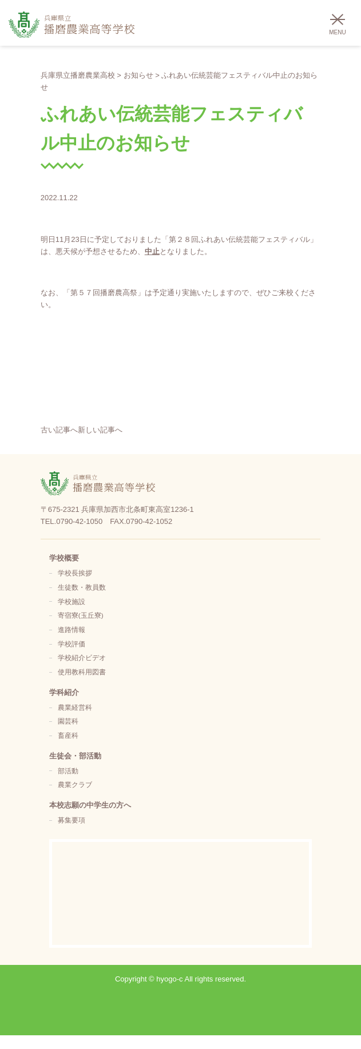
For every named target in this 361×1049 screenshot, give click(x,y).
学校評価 (71, 643)
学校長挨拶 (75, 573)
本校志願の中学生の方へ (90, 805)
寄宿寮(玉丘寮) (81, 615)
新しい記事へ (100, 430)
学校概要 (64, 558)
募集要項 (71, 820)
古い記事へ (59, 430)
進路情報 (71, 629)
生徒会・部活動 (75, 756)
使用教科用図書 (82, 672)
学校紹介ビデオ (82, 657)
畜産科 (68, 735)
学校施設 (71, 601)
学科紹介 (64, 692)
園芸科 (68, 721)
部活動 (68, 770)
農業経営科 (75, 707)
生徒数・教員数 (82, 587)
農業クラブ (75, 784)
